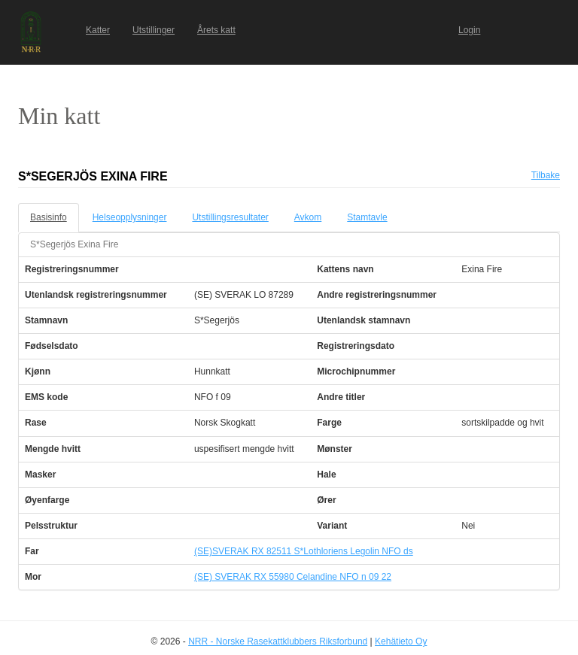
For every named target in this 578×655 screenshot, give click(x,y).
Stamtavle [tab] (367, 217)
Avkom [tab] (307, 217)
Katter (98, 30)
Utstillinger (153, 30)
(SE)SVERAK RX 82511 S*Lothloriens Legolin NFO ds (303, 551)
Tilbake (545, 175)
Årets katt (216, 30)
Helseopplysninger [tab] (130, 217)
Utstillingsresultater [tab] (230, 217)
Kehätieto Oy (401, 641)
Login (469, 30)
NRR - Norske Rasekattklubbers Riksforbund (277, 641)
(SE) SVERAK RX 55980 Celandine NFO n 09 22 (292, 577)
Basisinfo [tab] (48, 217)
